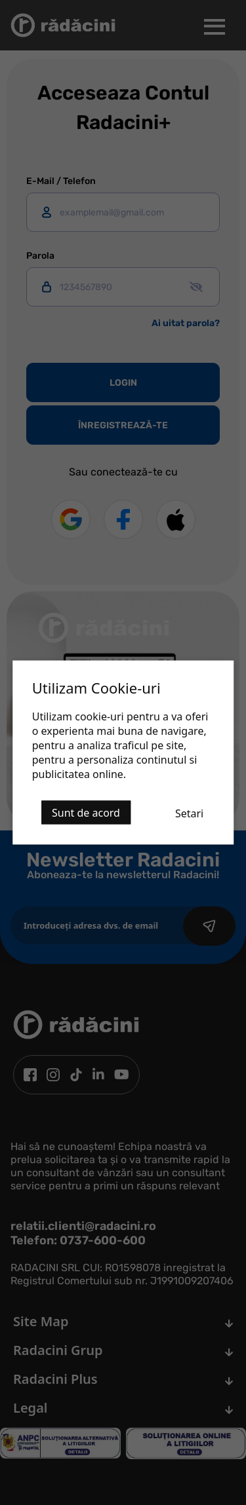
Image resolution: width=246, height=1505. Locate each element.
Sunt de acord (86, 813)
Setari (189, 813)
